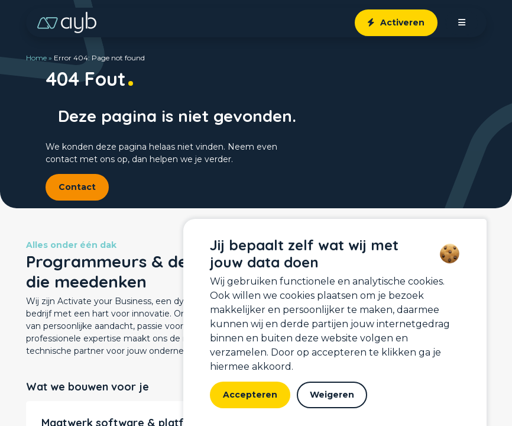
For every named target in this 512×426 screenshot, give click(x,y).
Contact (77, 187)
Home (36, 57)
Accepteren (250, 394)
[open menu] (461, 22)
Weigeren (332, 394)
